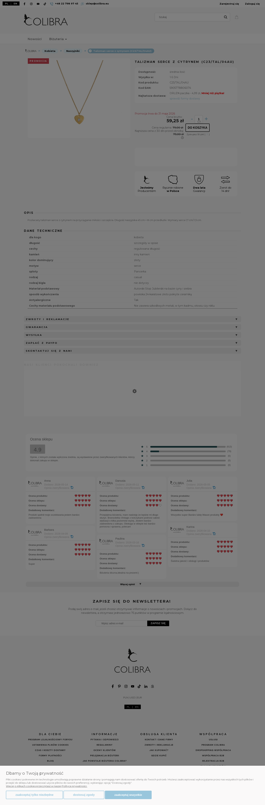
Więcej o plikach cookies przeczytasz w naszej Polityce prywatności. (46, 786)
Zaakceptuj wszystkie (128, 794)
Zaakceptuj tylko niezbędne (34, 794)
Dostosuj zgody (84, 794)
